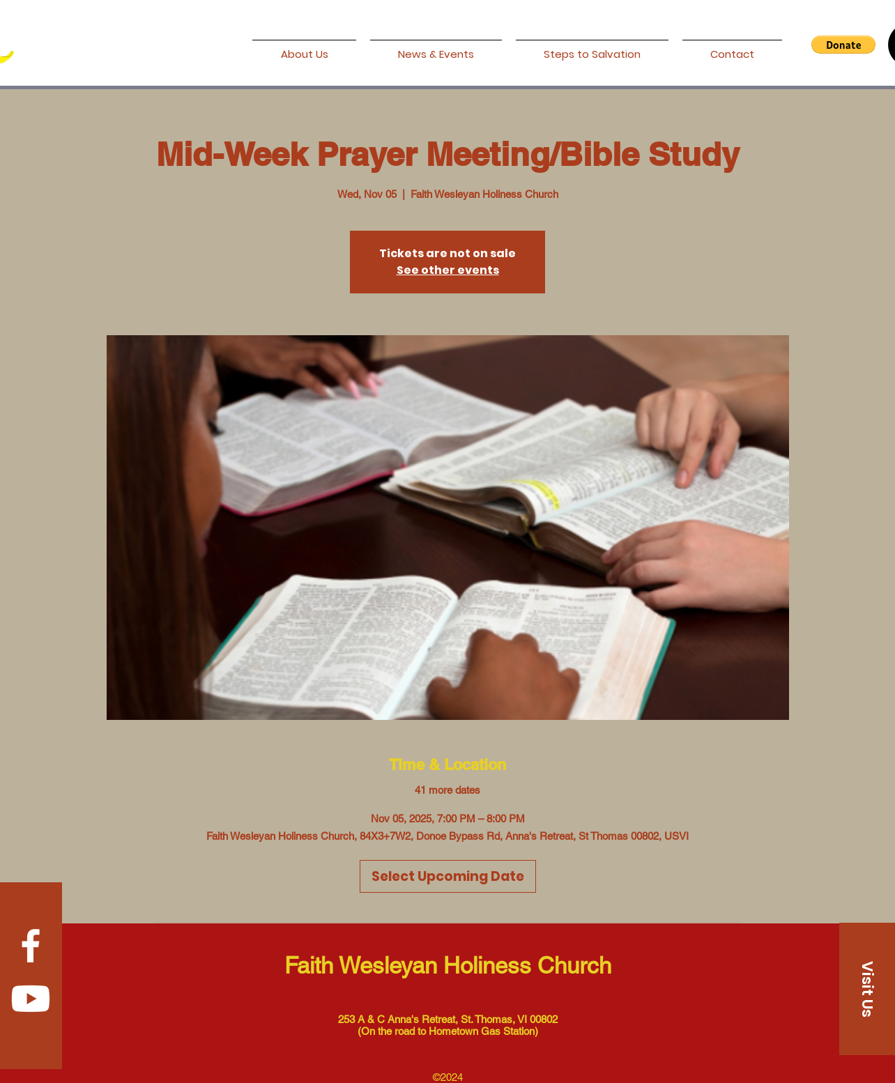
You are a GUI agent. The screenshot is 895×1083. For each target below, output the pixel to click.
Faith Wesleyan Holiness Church (447, 965)
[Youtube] (30, 998)
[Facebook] (30, 945)
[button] (843, 45)
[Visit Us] (867, 989)
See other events (448, 270)
